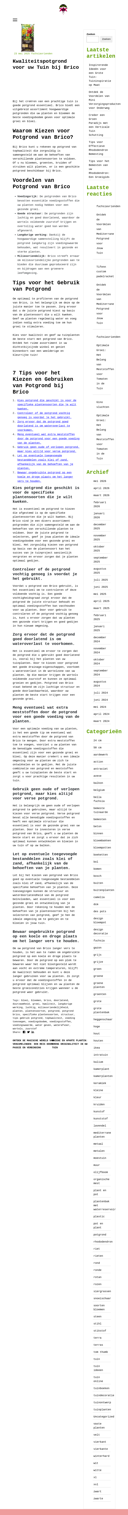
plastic (99, 1216)
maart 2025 (101, 608)
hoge (96, 1026)
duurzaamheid (21, 1004)
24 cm (97, 740)
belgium (99, 790)
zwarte (98, 1498)
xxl (95, 1484)
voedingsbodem (37, 1021)
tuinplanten (102, 1409)
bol (95, 862)
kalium (98, 1062)
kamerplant (101, 1069)
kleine (98, 1090)
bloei (24, 1000)
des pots (99, 911)
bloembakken (102, 840)
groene (98, 976)
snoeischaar (102, 1298)
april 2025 (101, 601)
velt (96, 1435)
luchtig (30, 1007)
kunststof (100, 1118)
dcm (95, 904)
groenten (99, 994)
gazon (97, 948)
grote (97, 1001)
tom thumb (100, 1352)
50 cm (97, 747)
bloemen (36, 1000)
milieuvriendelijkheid (53, 1007)
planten (18, 1011)
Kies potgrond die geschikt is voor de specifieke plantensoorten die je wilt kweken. (46, 405)
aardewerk (100, 754)
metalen (99, 1151)
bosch (97, 876)
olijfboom (100, 1172)
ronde (97, 1270)
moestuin (99, 1158)
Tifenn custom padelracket (105, 271)
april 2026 (101, 488)
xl (95, 1477)
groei (36, 1004)
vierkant (99, 1442)
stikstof (99, 1331)
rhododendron (103, 1242)
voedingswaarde (22, 1025)
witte (97, 1470)
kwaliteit (48, 1004)
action (98, 762)
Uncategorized (103, 1416)
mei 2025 (99, 594)
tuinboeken (101, 1388)
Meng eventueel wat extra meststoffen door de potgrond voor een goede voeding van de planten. (48, 439)
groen (97, 969)
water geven (43, 1025)
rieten (98, 1256)
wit (95, 1463)
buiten (98, 883)
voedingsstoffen (60, 1021)
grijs (97, 955)
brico (47, 1000)
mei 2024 (99, 707)
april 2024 (101, 714)
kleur (97, 1097)
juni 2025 (100, 587)
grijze (98, 962)
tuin (96, 1359)
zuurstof (31, 1028)
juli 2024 (100, 693)
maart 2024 (101, 721)
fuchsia (99, 940)
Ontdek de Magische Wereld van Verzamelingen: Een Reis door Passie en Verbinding (33, 1044)
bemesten (99, 819)
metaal (98, 1144)
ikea (96, 1048)
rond (96, 1263)
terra (97, 1338)
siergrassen (102, 1291)
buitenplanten (103, 890)
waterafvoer (61, 1025)
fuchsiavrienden (108, 206)
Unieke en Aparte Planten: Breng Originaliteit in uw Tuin (79, 1042)
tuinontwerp (102, 1402)
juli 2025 (100, 580)
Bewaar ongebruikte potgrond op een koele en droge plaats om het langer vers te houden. (45, 477)
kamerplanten (103, 1076)
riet (96, 1249)
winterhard (101, 1456)
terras (98, 1345)
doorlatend (61, 1000)
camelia (99, 897)
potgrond (53, 1011)
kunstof (99, 1111)
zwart (97, 1491)
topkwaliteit (53, 1018)
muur (96, 1165)
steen (97, 1316)
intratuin (100, 1055)
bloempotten (102, 847)
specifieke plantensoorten (40, 1014)
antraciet (100, 769)
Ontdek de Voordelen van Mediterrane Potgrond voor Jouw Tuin (105, 234)
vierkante (100, 1449)
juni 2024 (100, 700)
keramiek (99, 1083)
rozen (97, 1284)
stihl (97, 1323)
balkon (98, 783)
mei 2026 (99, 481)
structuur (67, 1014)
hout (96, 1033)
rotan (97, 1277)
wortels (18, 1028)
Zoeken (91, 34)
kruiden (99, 1104)
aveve (97, 776)
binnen (98, 833)
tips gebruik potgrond (27, 1018)
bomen (97, 869)
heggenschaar (103, 1019)
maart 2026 (101, 495)
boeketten (100, 855)
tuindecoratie (103, 1395)
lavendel (99, 1126)
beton (97, 826)
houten (98, 1041)
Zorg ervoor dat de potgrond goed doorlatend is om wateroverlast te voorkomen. (43, 426)
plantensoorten (35, 1011)
